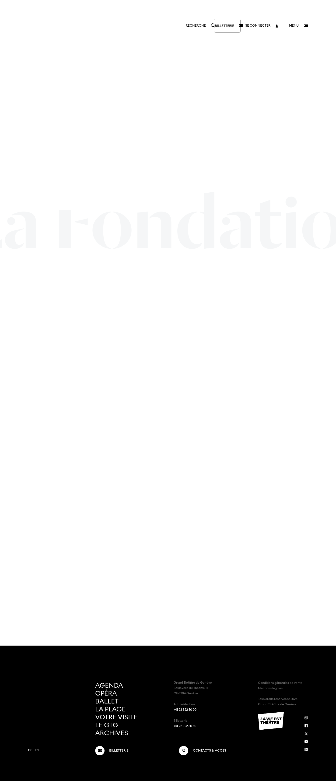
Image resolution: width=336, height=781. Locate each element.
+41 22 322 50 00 (185, 709)
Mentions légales (270, 688)
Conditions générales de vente (280, 683)
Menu (294, 25)
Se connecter (257, 25)
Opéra (106, 693)
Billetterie (216, 26)
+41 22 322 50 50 (185, 726)
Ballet (107, 701)
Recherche (178, 25)
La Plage (110, 709)
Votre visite (116, 717)
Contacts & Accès (209, 750)
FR (30, 750)
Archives (111, 733)
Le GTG (106, 725)
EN (37, 750)
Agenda (109, 685)
